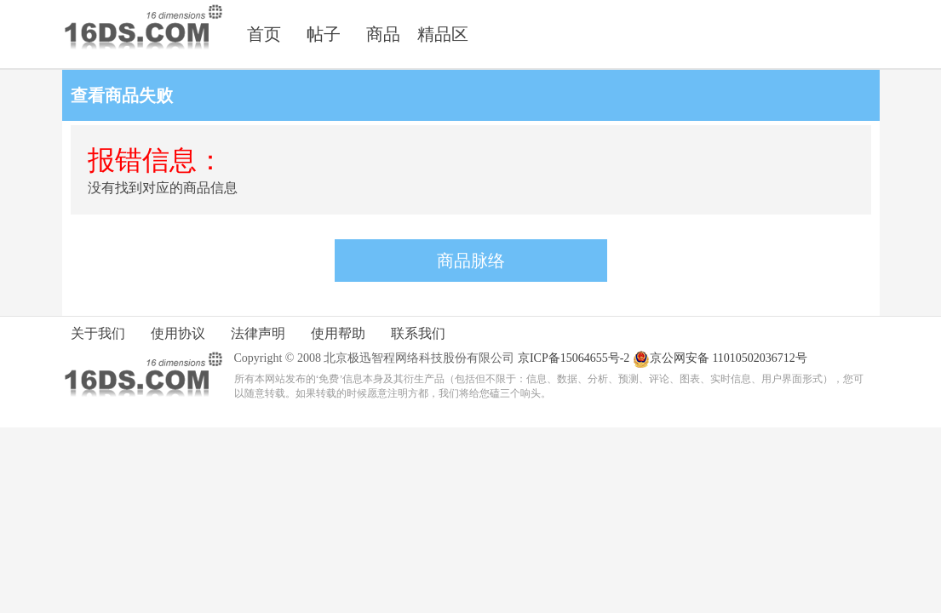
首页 (264, 34)
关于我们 (98, 333)
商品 (383, 34)
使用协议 (178, 333)
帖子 (324, 34)
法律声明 (258, 333)
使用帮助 (338, 333)
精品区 (442, 34)
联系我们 (418, 333)
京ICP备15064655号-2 (573, 358)
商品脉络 (471, 260)
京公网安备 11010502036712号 (720, 359)
